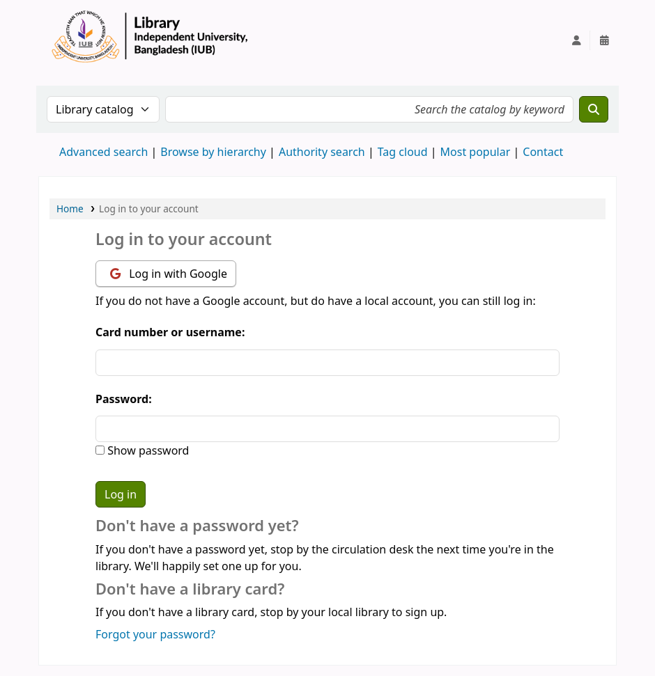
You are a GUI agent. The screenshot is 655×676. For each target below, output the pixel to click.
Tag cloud (403, 151)
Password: (123, 399)
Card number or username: (170, 332)
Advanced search (103, 151)
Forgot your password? (155, 634)
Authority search (322, 151)
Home (70, 208)
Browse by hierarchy (213, 151)
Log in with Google (168, 273)
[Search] (593, 109)
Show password (147, 450)
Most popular (475, 151)
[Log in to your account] (576, 40)
